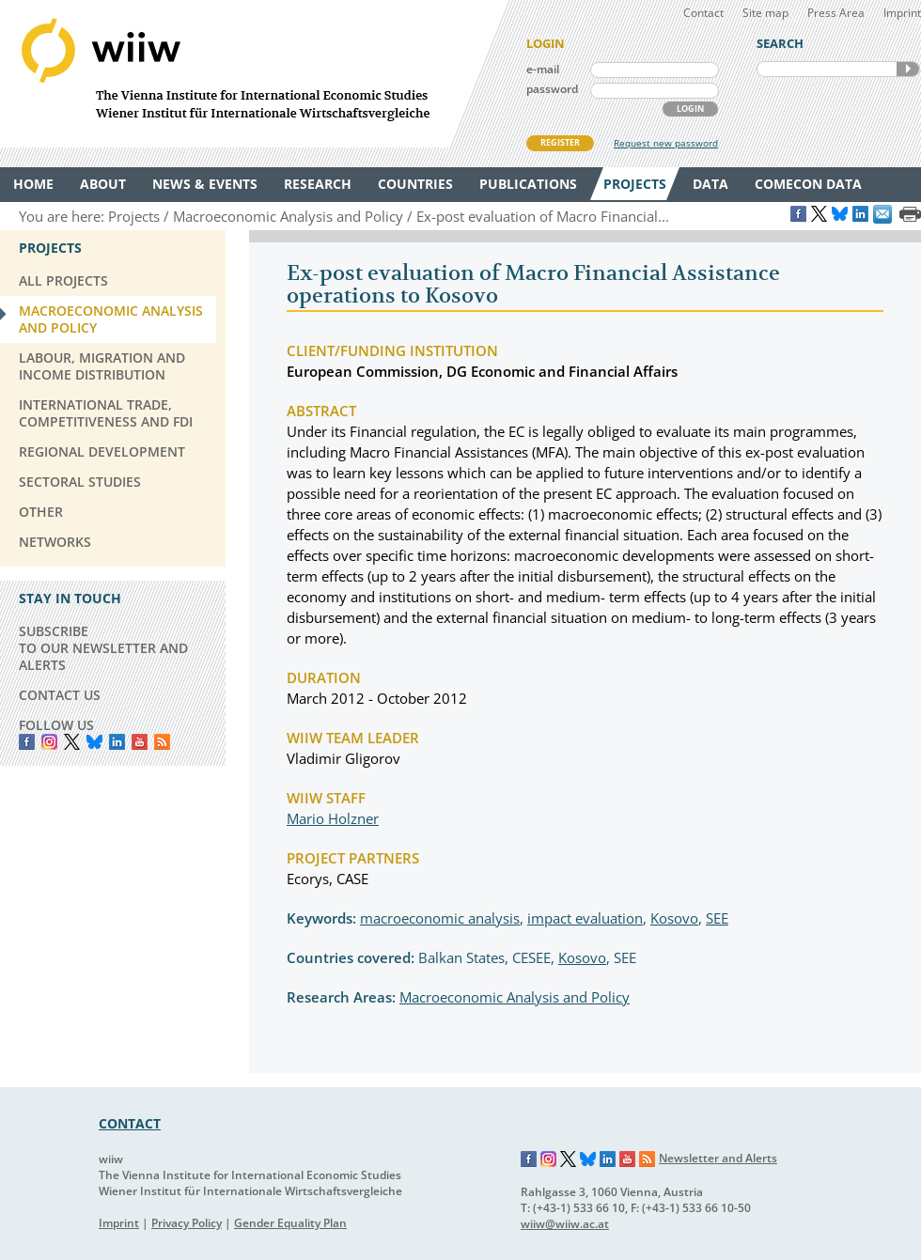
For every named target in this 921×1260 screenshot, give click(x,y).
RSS (162, 742)
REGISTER (560, 142)
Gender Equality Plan (290, 1223)
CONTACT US (60, 695)
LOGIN (690, 108)
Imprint (902, 13)
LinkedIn (117, 742)
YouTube (140, 742)
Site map (765, 13)
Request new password (666, 142)
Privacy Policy (186, 1223)
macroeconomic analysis (440, 918)
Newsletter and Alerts (718, 1158)
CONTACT (130, 1123)
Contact (703, 13)
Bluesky (94, 742)
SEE (717, 918)
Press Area (836, 13)
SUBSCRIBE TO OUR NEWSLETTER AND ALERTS (103, 648)
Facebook (27, 742)
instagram (49, 742)
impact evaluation (585, 918)
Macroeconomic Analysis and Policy (514, 997)
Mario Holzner (333, 818)
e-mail (542, 69)
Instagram (548, 1159)
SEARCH (908, 69)
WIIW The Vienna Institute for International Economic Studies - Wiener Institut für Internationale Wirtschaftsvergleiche (253, 74)
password (552, 89)
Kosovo (674, 918)
